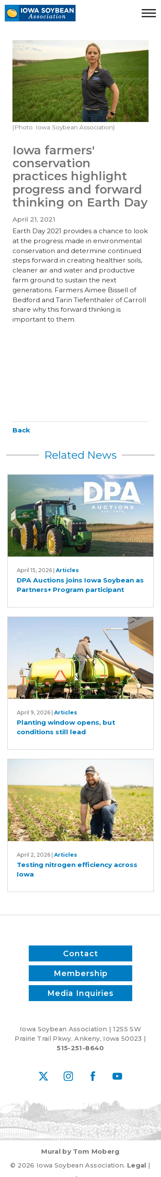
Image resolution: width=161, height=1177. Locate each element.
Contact (80, 953)
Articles (67, 570)
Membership (81, 973)
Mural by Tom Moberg (80, 1151)
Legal (136, 1165)
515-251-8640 (80, 1048)
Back (21, 430)
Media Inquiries (80, 992)
